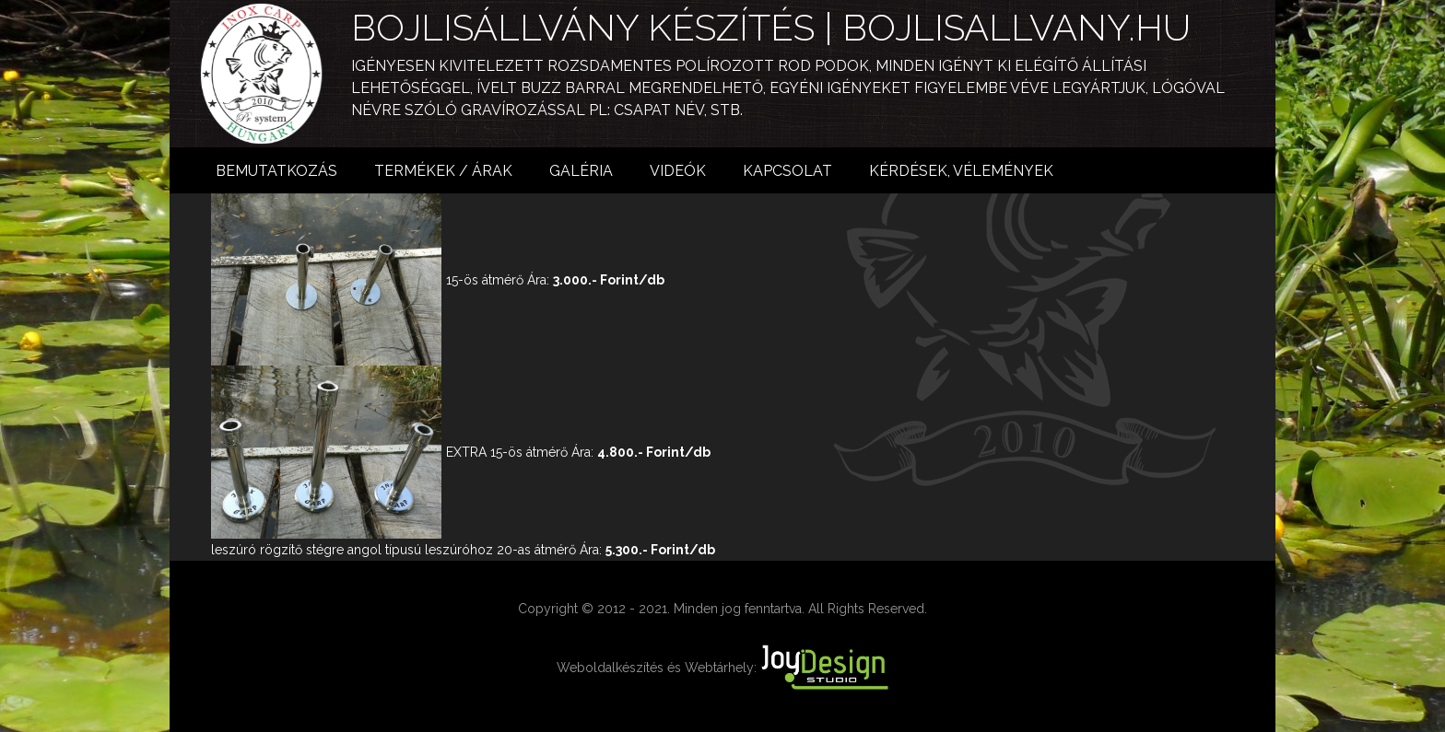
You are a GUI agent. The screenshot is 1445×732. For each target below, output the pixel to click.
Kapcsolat (787, 171)
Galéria (581, 171)
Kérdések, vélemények (961, 171)
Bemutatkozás (276, 171)
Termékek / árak (443, 171)
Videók (678, 171)
